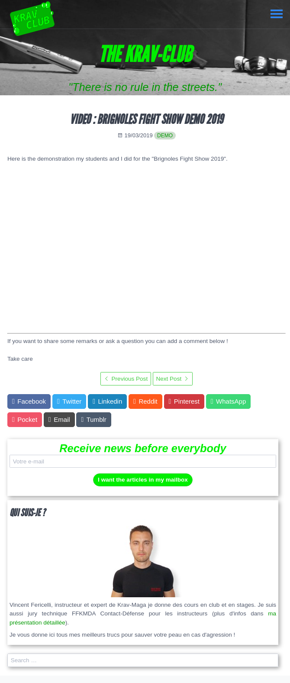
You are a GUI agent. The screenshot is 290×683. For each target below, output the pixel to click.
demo (165, 136)
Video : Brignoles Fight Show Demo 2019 (146, 119)
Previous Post (126, 378)
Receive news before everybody (142, 448)
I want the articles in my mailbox (143, 479)
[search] (142, 660)
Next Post (172, 378)
